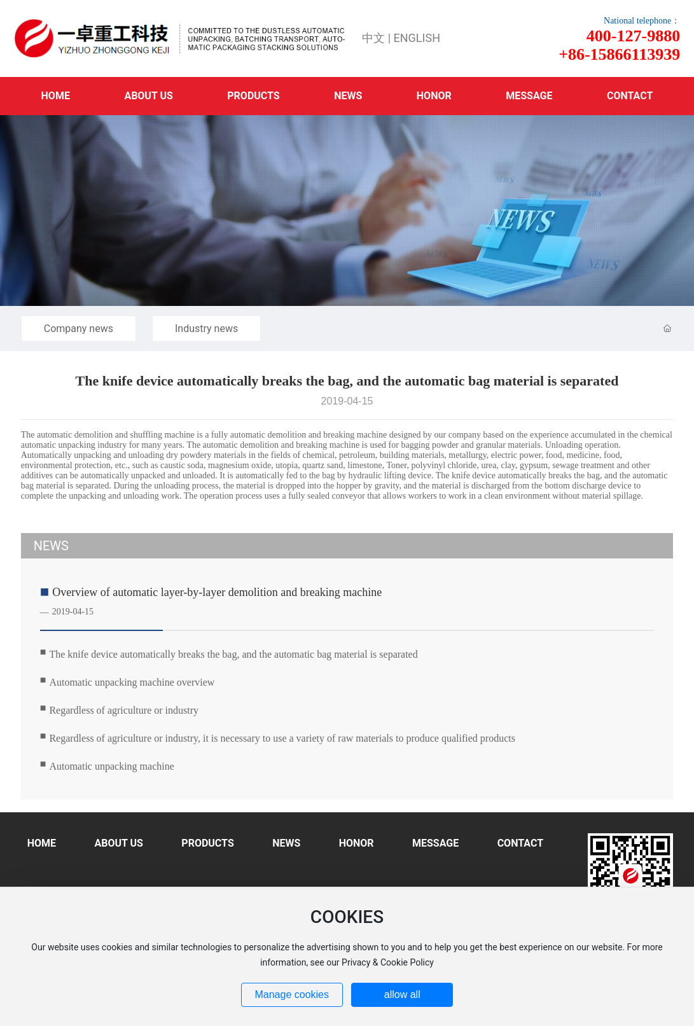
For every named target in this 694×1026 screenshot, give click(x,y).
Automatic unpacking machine (111, 766)
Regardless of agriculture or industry (123, 710)
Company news (78, 328)
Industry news (206, 328)
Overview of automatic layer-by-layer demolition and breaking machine (217, 592)
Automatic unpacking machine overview (131, 682)
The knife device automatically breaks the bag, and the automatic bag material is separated (233, 654)
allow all (402, 994)
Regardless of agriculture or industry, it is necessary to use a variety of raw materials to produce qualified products (282, 738)
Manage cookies (291, 994)
